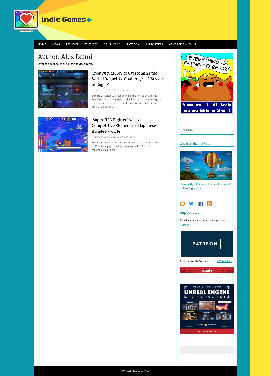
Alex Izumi (129, 89)
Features (91, 44)
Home (42, 44)
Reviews (72, 44)
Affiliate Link (224, 261)
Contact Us (112, 44)
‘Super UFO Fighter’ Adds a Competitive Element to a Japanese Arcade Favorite (125, 125)
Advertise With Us (182, 44)
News (56, 44)
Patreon (133, 44)
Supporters (154, 44)
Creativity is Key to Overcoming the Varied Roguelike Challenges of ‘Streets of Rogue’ (125, 79)
